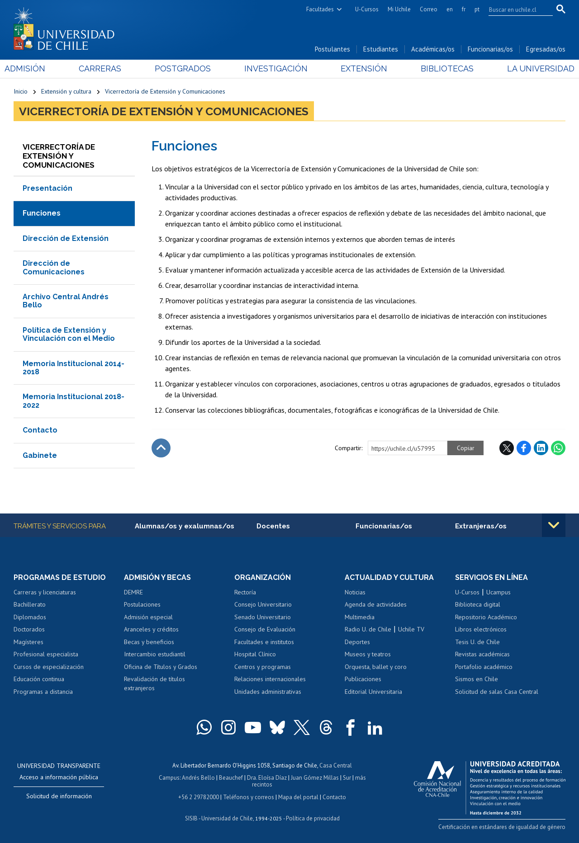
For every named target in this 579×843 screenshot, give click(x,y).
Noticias (355, 592)
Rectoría (245, 592)
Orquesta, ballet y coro (376, 667)
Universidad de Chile (227, 818)
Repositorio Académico (486, 617)
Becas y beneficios (149, 642)
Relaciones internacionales (270, 679)
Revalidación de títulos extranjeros (154, 683)
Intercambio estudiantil (154, 654)
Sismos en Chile (476, 679)
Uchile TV (411, 629)
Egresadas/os (545, 49)
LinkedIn (541, 448)
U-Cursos (367, 9)
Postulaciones (142, 604)
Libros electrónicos (481, 629)
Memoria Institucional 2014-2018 (73, 367)
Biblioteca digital (477, 604)
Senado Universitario (262, 617)
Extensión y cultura (66, 91)
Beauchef (231, 778)
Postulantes (332, 49)
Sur (347, 778)
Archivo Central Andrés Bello (66, 300)
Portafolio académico (484, 667)
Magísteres (28, 642)
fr (463, 9)
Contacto (40, 430)
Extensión (361, 68)
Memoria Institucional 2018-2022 (73, 400)
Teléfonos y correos (248, 797)
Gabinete (40, 455)
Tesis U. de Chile (477, 642)
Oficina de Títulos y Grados (160, 667)
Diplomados (30, 617)
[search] (515, 9)
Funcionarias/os (490, 49)
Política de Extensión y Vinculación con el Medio (69, 334)
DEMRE (133, 592)
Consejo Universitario (263, 604)
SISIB (191, 818)
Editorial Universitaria (373, 692)
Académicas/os (433, 49)
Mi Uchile (399, 9)
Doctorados (29, 629)
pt (477, 9)
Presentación (47, 188)
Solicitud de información (59, 796)
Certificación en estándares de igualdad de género (501, 827)
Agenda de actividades (376, 604)
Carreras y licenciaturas (45, 592)
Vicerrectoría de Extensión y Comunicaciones (165, 91)
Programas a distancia (43, 692)
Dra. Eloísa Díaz (267, 778)
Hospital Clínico (255, 654)
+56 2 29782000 (198, 797)
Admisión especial (148, 617)
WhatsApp (558, 447)
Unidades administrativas (267, 692)
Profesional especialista (46, 654)
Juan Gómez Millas (315, 778)
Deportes (357, 642)
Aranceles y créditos (151, 629)
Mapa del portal (298, 797)
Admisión (34, 68)
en (449, 9)
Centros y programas (262, 667)
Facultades (320, 9)
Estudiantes (380, 49)
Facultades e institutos (264, 642)
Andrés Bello (198, 778)
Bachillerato (30, 604)
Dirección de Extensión (66, 238)
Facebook (524, 448)
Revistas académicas (482, 654)
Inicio (21, 91)
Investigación (275, 68)
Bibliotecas (441, 68)
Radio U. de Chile (368, 629)
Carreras (106, 68)
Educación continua (39, 679)
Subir (161, 447)
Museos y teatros (368, 654)
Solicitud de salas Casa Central (496, 692)
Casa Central (335, 765)
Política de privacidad (313, 818)
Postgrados (185, 68)
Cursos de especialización (49, 667)
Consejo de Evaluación (264, 629)
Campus (169, 778)
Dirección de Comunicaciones (54, 267)
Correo (428, 9)
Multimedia (360, 617)
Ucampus (498, 592)
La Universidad (531, 68)
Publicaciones (363, 679)
